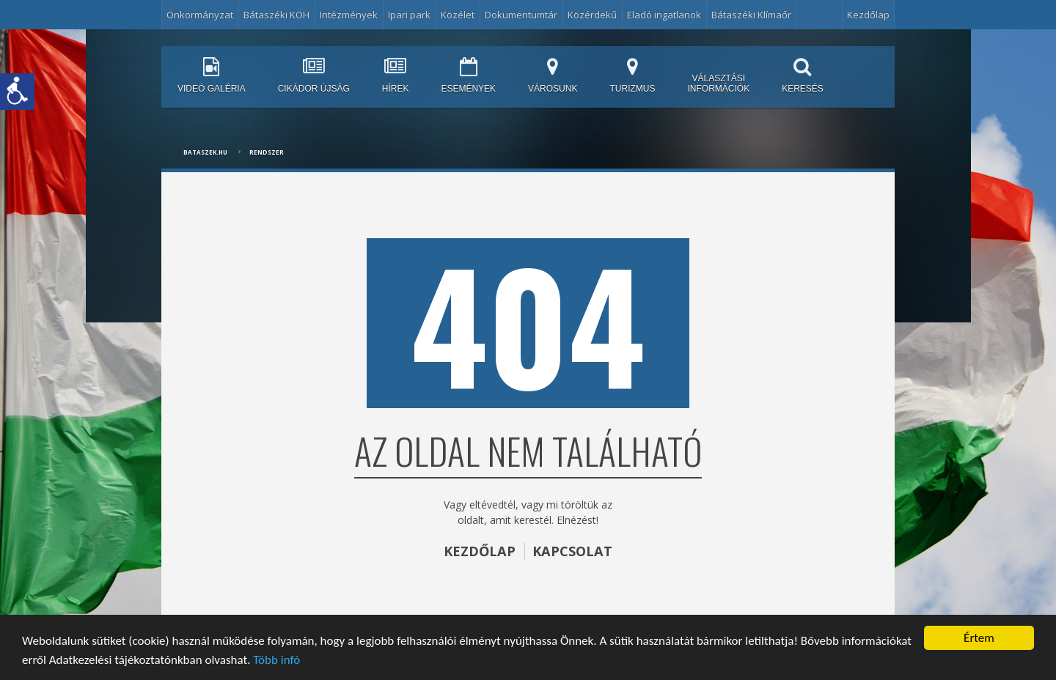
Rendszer (266, 152)
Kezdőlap (868, 14)
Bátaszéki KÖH (276, 14)
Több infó (276, 660)
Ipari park (409, 14)
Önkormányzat (199, 14)
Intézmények (349, 14)
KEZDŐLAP (480, 551)
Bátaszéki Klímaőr (751, 14)
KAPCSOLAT (572, 551)
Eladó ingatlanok (664, 14)
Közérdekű (592, 14)
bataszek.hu (205, 152)
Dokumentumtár (521, 14)
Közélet (457, 14)
